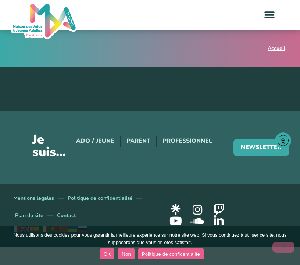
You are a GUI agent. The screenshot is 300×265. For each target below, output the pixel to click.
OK (107, 254)
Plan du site (29, 215)
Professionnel (187, 141)
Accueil (276, 48)
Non (126, 254)
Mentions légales (33, 198)
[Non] (283, 247)
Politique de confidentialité (100, 198)
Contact (66, 215)
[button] (269, 15)
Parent (138, 141)
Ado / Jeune (95, 141)
